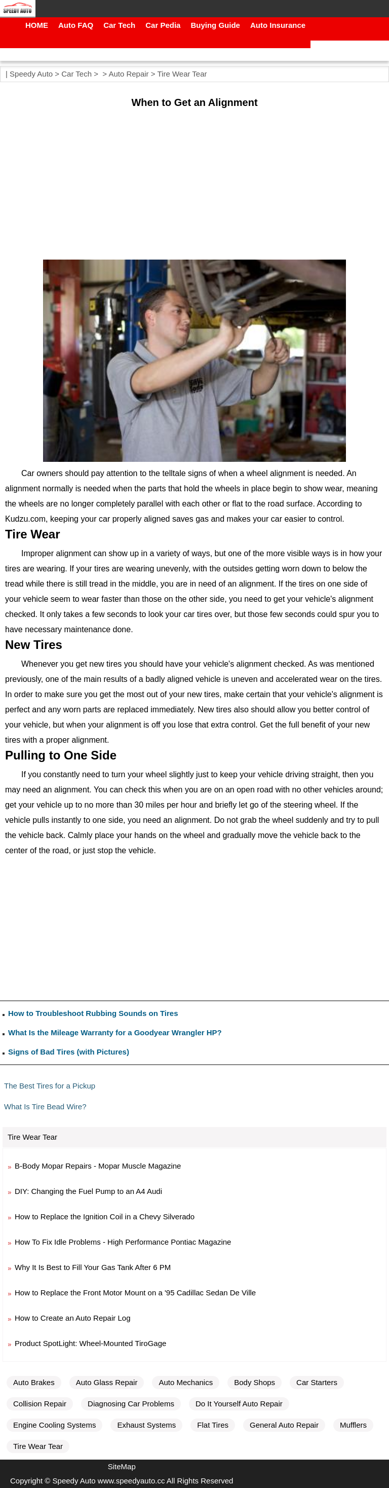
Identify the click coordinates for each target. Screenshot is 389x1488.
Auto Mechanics (186, 1382)
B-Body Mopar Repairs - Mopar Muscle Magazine (98, 1166)
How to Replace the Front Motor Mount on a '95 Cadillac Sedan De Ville (135, 1292)
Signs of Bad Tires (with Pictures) (68, 1051)
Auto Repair (128, 73)
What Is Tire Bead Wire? (45, 1106)
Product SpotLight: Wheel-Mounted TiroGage (90, 1343)
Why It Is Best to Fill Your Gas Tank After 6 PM (93, 1267)
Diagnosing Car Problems (131, 1403)
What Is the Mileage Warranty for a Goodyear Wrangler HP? (115, 1032)
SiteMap (122, 1466)
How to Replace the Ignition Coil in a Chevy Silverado (104, 1216)
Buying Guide (215, 25)
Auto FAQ (75, 25)
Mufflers (353, 1425)
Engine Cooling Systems (54, 1425)
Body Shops (254, 1382)
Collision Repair (39, 1403)
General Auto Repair (284, 1425)
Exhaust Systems (146, 1425)
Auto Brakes (34, 1382)
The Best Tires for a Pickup (49, 1085)
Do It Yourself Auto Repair (239, 1403)
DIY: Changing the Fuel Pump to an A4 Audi (88, 1191)
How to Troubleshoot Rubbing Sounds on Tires (93, 1013)
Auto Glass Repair (107, 1382)
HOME (36, 25)
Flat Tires (212, 1425)
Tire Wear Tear (182, 73)
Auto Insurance (277, 25)
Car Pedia (162, 25)
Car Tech (119, 25)
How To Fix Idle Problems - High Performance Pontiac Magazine (123, 1242)
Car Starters (316, 1382)
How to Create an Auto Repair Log (72, 1318)
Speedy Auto (31, 73)
